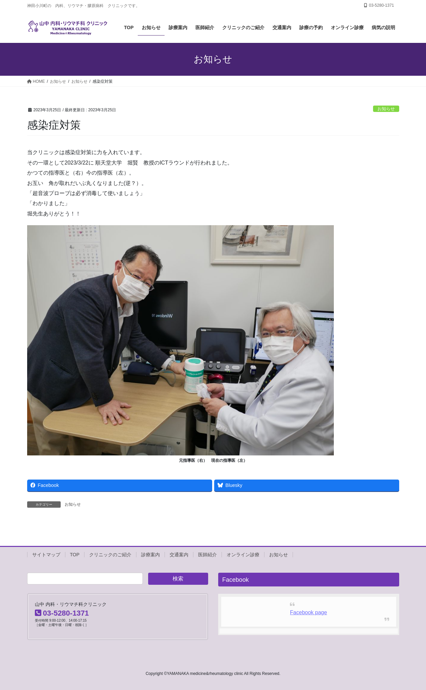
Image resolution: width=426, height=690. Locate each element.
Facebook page (308, 612)
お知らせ (386, 108)
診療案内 (150, 554)
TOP (75, 554)
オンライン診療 (243, 554)
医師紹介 (207, 554)
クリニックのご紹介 (110, 554)
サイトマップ (46, 554)
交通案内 (179, 554)
